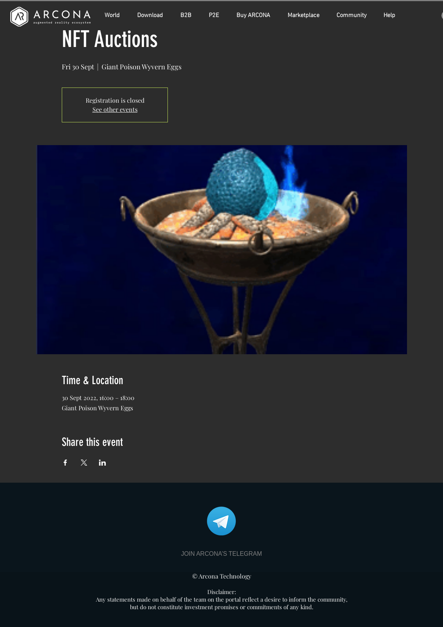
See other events (115, 109)
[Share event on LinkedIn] (102, 463)
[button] (256, 15)
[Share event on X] (84, 463)
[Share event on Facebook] (65, 463)
